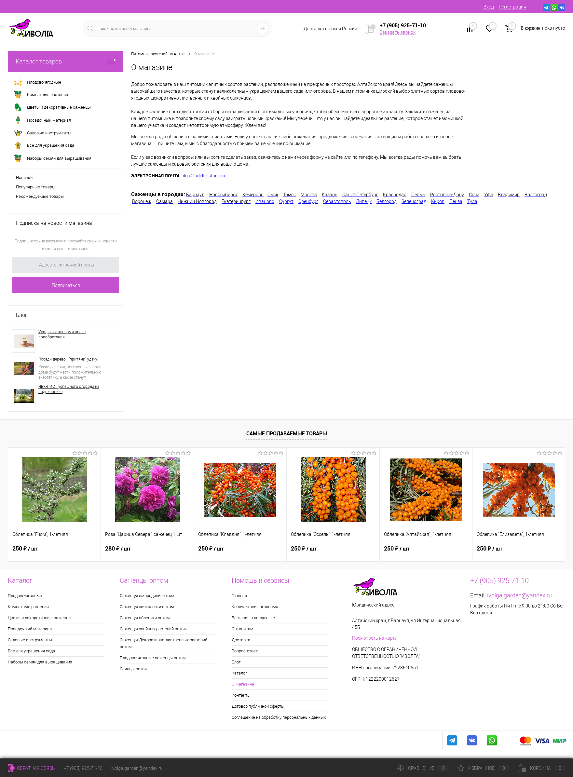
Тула (472, 201)
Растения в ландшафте (253, 617)
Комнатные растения (28, 606)
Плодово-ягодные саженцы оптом (153, 657)
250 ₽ (25, 548)
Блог (21, 315)
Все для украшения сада (31, 650)
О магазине (243, 684)
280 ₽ (118, 548)
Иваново (264, 201)
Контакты (241, 695)
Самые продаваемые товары (286, 433)
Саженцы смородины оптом (147, 595)
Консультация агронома (255, 606)
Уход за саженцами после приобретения (62, 334)
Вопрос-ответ (245, 650)
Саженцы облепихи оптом (145, 617)
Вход (489, 6)
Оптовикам (242, 628)
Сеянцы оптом (134, 668)
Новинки (24, 177)
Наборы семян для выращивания (40, 662)
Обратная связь (31, 768)
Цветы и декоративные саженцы (40, 617)
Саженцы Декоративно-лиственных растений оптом (163, 643)
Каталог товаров (66, 61)
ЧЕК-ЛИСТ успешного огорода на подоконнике (68, 389)
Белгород (386, 201)
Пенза (455, 201)
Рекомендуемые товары (40, 196)
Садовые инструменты (30, 639)
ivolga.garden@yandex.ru (519, 595)
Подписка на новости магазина (54, 223)
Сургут (286, 201)
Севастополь (337, 201)
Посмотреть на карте (374, 638)
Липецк (364, 201)
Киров (437, 201)
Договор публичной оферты (258, 706)
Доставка (241, 639)
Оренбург (308, 201)
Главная (239, 595)
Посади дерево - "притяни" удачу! (68, 359)
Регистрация (512, 6)
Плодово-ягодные (25, 595)
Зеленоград (414, 201)
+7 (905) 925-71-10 (83, 768)
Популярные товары (35, 186)
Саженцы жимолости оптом (147, 606)
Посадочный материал (30, 628)
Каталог (239, 673)
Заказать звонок (398, 32)
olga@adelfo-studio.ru (204, 175)
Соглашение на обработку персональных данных (279, 717)
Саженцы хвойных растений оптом (153, 628)
